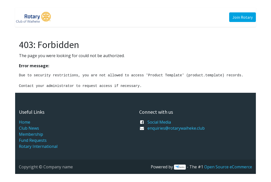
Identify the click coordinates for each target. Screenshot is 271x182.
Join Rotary (242, 17)
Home (24, 122)
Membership (31, 134)
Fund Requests (33, 140)
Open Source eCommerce (228, 167)
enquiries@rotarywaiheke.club (176, 128)
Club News (29, 128)
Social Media (159, 122)
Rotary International (38, 146)
